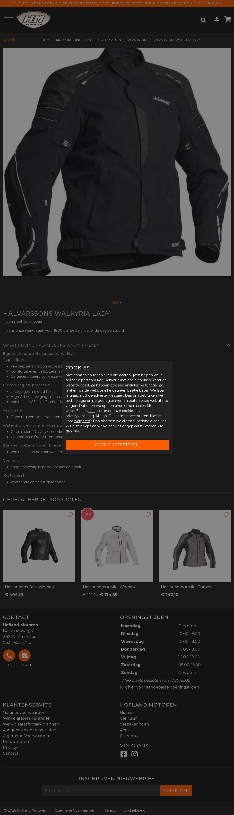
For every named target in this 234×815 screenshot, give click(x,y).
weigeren (82, 421)
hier (91, 411)
